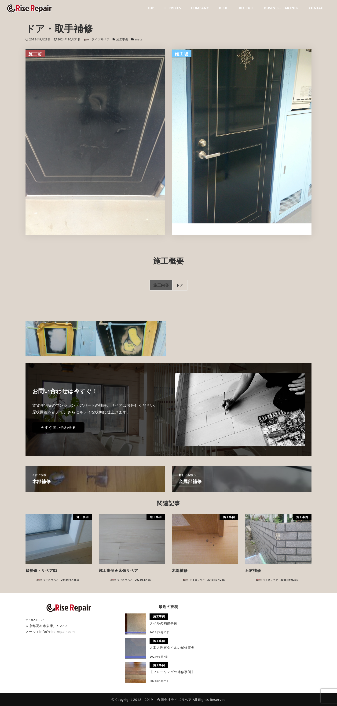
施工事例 (122, 39)
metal (139, 39)
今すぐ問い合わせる (58, 427)
